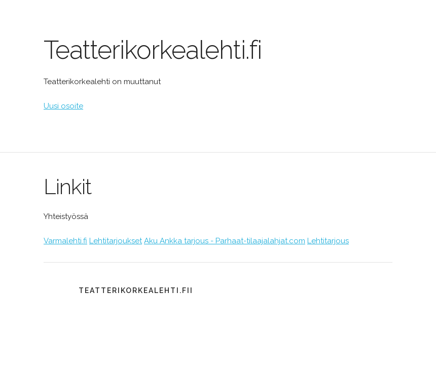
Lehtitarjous (328, 240)
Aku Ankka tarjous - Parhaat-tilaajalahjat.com (224, 240)
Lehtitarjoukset (115, 240)
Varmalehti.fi (65, 240)
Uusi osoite (63, 106)
